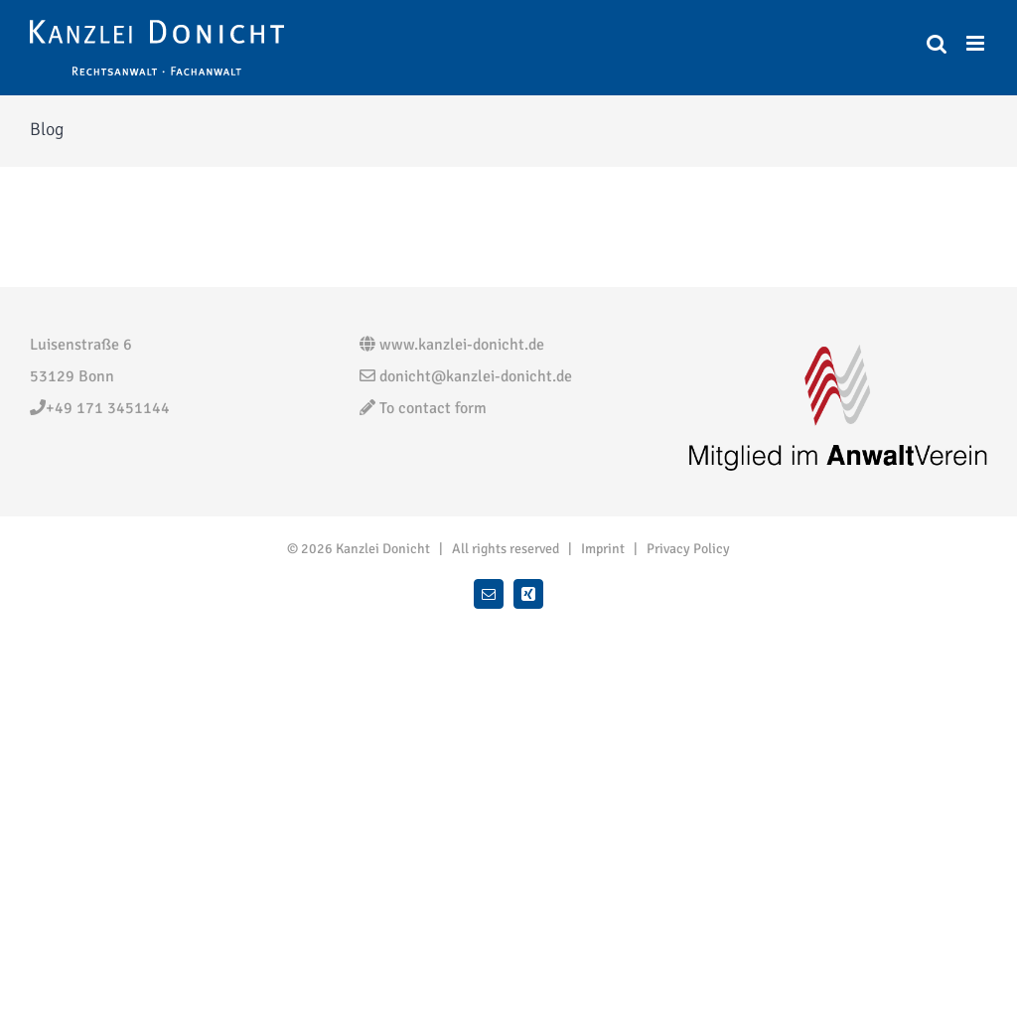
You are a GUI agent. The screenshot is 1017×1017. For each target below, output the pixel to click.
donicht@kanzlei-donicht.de (466, 376)
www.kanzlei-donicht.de (452, 345)
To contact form (423, 408)
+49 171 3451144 (100, 408)
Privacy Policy (688, 548)
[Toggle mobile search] (936, 43)
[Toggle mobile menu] (976, 43)
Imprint (603, 548)
